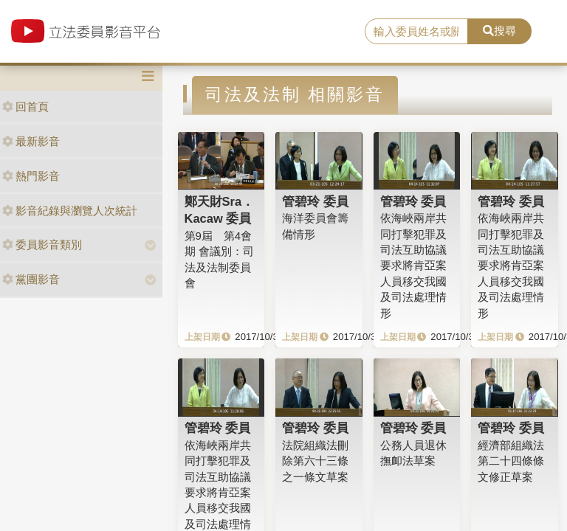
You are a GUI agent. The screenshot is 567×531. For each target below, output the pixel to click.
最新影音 (31, 141)
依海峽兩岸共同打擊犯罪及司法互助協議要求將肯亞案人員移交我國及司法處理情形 (413, 265)
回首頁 (25, 106)
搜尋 (499, 30)
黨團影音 (31, 279)
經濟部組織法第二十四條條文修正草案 (511, 461)
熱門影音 (31, 176)
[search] (416, 31)
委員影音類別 (42, 244)
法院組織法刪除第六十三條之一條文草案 (315, 461)
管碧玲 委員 (315, 201)
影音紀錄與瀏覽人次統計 (69, 210)
